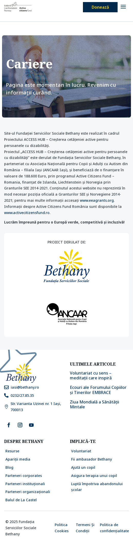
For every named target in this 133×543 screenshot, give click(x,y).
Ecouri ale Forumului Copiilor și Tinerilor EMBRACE (98, 390)
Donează (100, 7)
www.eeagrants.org (97, 200)
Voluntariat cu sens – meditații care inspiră (91, 375)
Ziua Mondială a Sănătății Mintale (94, 404)
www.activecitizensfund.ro (27, 212)
